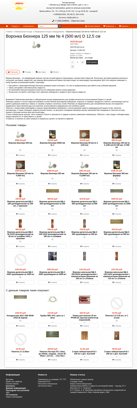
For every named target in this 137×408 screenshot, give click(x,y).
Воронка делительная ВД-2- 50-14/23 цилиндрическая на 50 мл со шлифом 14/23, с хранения (20, 235)
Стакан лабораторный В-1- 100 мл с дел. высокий (84, 359)
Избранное (109, 26)
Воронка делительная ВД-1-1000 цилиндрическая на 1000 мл (116, 204)
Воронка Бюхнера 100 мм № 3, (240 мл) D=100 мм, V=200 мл (116, 145)
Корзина (124, 26)
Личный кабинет (92, 26)
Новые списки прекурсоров (81, 395)
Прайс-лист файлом (14, 392)
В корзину (92, 62)
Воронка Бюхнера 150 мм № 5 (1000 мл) (84, 174)
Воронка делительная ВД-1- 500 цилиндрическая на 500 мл (84, 204)
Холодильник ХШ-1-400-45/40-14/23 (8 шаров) (20, 321)
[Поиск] (48, 26)
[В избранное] (72, 67)
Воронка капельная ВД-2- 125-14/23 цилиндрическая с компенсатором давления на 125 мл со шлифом (116, 275)
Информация (29, 26)
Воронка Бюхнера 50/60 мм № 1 (52, 144)
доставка (74, 44)
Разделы (16, 26)
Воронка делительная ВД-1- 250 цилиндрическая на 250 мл (52, 204)
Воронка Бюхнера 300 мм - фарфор (116, 174)
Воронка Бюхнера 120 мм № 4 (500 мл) (20, 174)
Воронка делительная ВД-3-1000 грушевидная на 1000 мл (20, 273)
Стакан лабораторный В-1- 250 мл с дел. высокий (116, 359)
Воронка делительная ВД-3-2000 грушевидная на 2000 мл (52, 273)
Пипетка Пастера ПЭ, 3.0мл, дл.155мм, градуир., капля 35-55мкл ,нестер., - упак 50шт (52, 360)
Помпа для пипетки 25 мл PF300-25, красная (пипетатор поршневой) (84, 322)
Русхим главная (12, 395)
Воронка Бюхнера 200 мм (20, 143)
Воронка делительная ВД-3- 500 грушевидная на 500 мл (117, 233)
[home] (7, 26)
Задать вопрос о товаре (79, 53)
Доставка (9, 390)
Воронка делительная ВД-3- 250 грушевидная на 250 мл (84, 233)
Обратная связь (78, 21)
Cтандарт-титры (76, 392)
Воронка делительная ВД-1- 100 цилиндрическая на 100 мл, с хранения (20, 204)
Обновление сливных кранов (81, 390)
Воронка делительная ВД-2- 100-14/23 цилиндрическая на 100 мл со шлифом (52, 234)
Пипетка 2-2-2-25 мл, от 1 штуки (116, 321)
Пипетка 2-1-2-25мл (20, 358)
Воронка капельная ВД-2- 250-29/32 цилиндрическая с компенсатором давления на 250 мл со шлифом (84, 275)
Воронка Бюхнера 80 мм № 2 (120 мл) (84, 144)
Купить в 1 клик (76, 56)
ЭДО (8, 403)
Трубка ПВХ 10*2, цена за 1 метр (52, 321)
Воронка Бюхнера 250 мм (52, 173)
